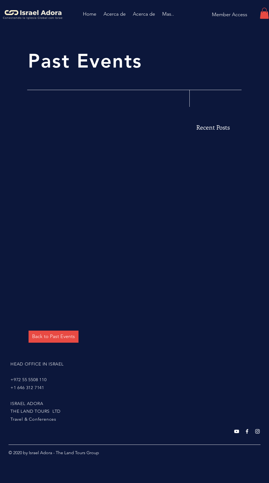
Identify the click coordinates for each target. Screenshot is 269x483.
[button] (264, 13)
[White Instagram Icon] (257, 431)
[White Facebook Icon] (247, 431)
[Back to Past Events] (54, 337)
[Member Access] (229, 14)
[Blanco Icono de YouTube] (237, 431)
